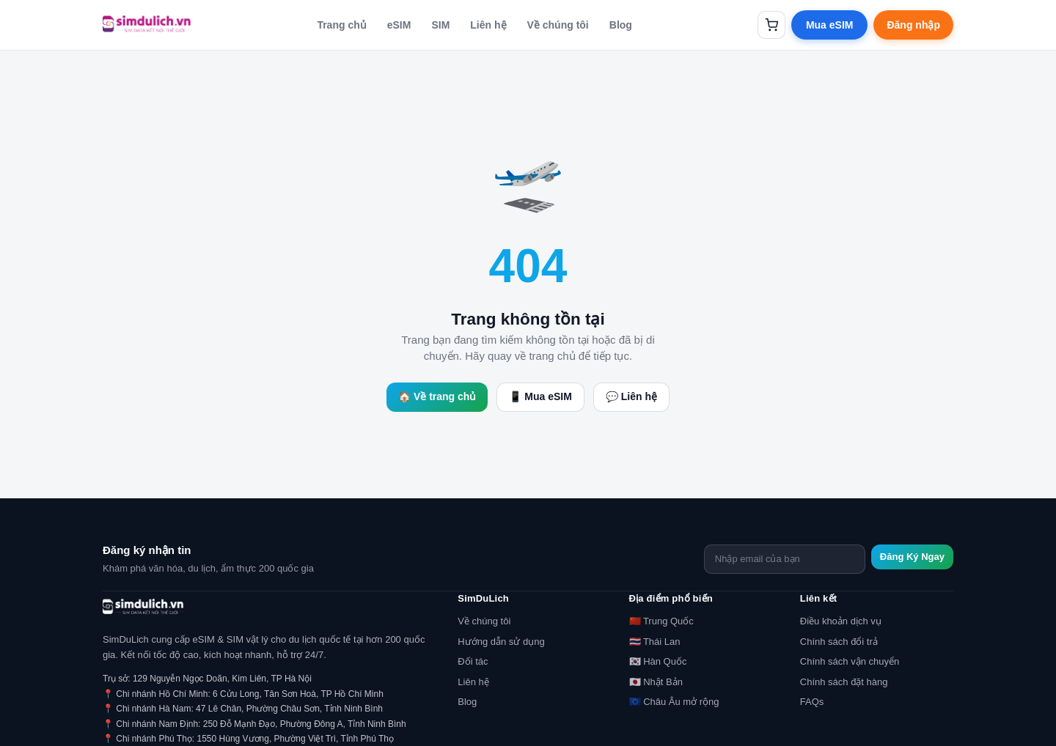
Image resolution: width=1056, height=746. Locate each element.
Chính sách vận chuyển (849, 661)
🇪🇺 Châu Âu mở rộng (674, 701)
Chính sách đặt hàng (844, 681)
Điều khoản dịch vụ (840, 621)
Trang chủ (341, 25)
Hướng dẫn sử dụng (501, 641)
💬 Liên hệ (631, 396)
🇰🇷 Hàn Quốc (658, 661)
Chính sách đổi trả (839, 641)
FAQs (812, 701)
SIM (440, 25)
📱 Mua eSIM (540, 396)
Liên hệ (488, 25)
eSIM (399, 25)
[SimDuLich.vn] (147, 25)
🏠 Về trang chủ (437, 396)
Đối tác (473, 661)
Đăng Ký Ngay (912, 556)
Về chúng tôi (558, 25)
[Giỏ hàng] (771, 25)
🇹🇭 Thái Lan (655, 641)
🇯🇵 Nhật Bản (656, 681)
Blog (620, 25)
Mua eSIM (830, 25)
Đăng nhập (913, 25)
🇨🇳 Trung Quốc (661, 621)
